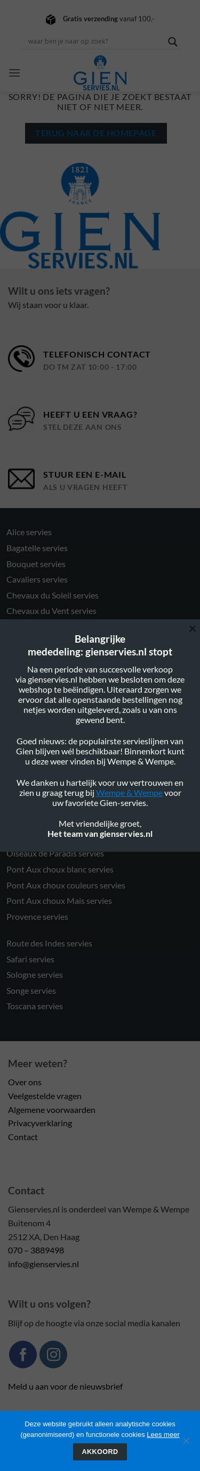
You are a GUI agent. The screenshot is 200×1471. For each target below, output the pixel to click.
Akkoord (100, 1452)
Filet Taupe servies (40, 716)
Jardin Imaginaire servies (51, 764)
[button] (14, 73)
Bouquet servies (36, 564)
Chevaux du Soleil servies (52, 595)
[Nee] (185, 1443)
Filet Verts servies (38, 732)
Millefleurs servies (40, 779)
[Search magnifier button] (172, 41)
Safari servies (30, 959)
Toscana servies (34, 1006)
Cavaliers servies (37, 579)
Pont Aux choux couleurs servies (65, 885)
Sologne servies (34, 974)
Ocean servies (32, 806)
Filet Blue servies (37, 685)
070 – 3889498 (36, 1250)
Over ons (25, 1082)
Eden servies (29, 669)
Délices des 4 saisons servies (58, 642)
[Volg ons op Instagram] (53, 1354)
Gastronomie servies (44, 748)
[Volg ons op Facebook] (23, 1354)
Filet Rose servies (38, 700)
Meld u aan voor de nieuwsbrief (65, 1386)
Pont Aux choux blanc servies (60, 869)
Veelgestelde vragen (45, 1096)
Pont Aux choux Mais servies (59, 900)
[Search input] (95, 41)
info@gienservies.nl (43, 1264)
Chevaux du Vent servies (51, 610)
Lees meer (163, 1435)
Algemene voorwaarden (51, 1109)
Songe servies (31, 990)
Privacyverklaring (40, 1123)
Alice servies (29, 532)
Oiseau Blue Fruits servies (53, 822)
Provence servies (37, 916)
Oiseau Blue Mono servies (54, 838)
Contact (23, 1137)
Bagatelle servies (37, 548)
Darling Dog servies (42, 626)
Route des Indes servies (49, 943)
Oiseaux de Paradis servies (55, 853)
